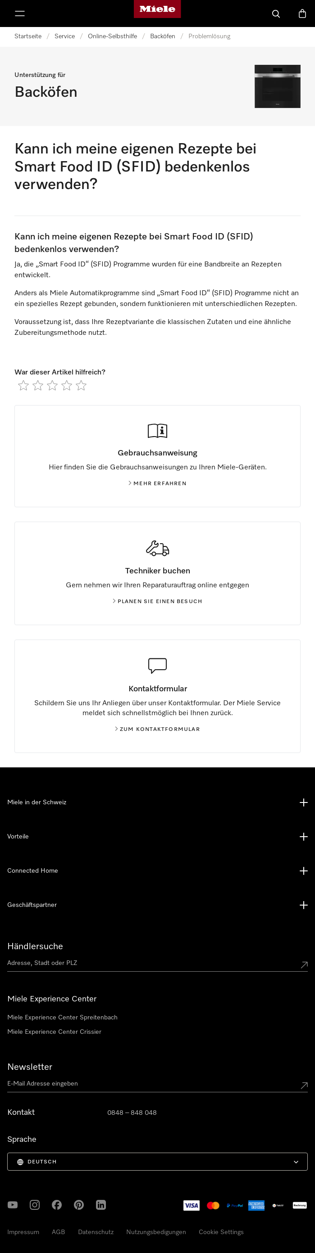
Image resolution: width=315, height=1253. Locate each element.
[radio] (23, 385)
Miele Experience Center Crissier (54, 1032)
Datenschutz (96, 1232)
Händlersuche (35, 946)
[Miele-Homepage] (157, 13)
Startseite (27, 36)
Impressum (23, 1232)
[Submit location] (304, 965)
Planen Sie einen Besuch (158, 601)
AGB (58, 1232)
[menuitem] (157, 1162)
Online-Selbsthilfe (112, 36)
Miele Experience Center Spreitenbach (62, 1017)
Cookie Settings (221, 1232)
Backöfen (162, 36)
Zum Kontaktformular (157, 729)
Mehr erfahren (157, 484)
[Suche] (276, 13)
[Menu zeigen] (19, 13)
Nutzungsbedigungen (156, 1232)
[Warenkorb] (302, 13)
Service (65, 36)
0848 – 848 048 (132, 1113)
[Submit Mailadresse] (304, 1085)
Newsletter (29, 1067)
